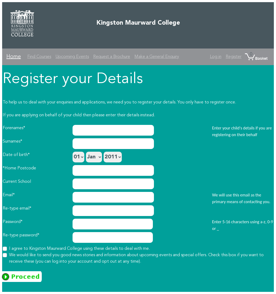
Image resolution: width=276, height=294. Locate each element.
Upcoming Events (72, 57)
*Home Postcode (19, 168)
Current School (17, 182)
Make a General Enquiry (156, 57)
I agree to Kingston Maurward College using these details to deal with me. (79, 249)
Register (233, 57)
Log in (215, 57)
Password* (12, 222)
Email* (9, 195)
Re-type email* (17, 208)
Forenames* (14, 128)
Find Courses (39, 57)
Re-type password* (21, 235)
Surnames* (12, 141)
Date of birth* (16, 155)
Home (13, 56)
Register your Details (73, 79)
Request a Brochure (111, 57)
